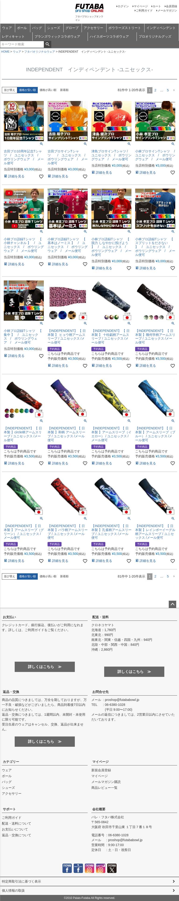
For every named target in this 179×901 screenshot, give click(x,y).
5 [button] (168, 90)
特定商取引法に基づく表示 (21, 881)
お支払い (9, 617)
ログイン (123, 6)
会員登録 (171, 6)
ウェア (7, 28)
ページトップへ (172, 604)
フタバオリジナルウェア (39, 51)
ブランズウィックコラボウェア (57, 36)
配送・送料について (16, 823)
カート (157, 6)
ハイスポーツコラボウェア (109, 36)
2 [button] (155, 90)
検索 (47, 44)
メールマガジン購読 (106, 782)
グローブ (72, 28)
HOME (5, 51)
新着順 (64, 90)
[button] (174, 90)
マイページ (141, 6)
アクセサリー (93, 28)
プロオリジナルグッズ (155, 36)
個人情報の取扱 (13, 890)
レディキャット (13, 36)
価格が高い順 (48, 90)
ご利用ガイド (144, 10)
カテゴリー (11, 762)
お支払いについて (15, 829)
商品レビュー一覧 (104, 788)
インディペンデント (161, 28)
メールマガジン (167, 10)
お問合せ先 (100, 692)
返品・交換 (11, 692)
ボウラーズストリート (124, 28)
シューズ (53, 28)
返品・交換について (16, 835)
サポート (9, 809)
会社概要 (98, 809)
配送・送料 (100, 617)
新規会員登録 (101, 770)
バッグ (37, 28)
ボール (22, 28)
